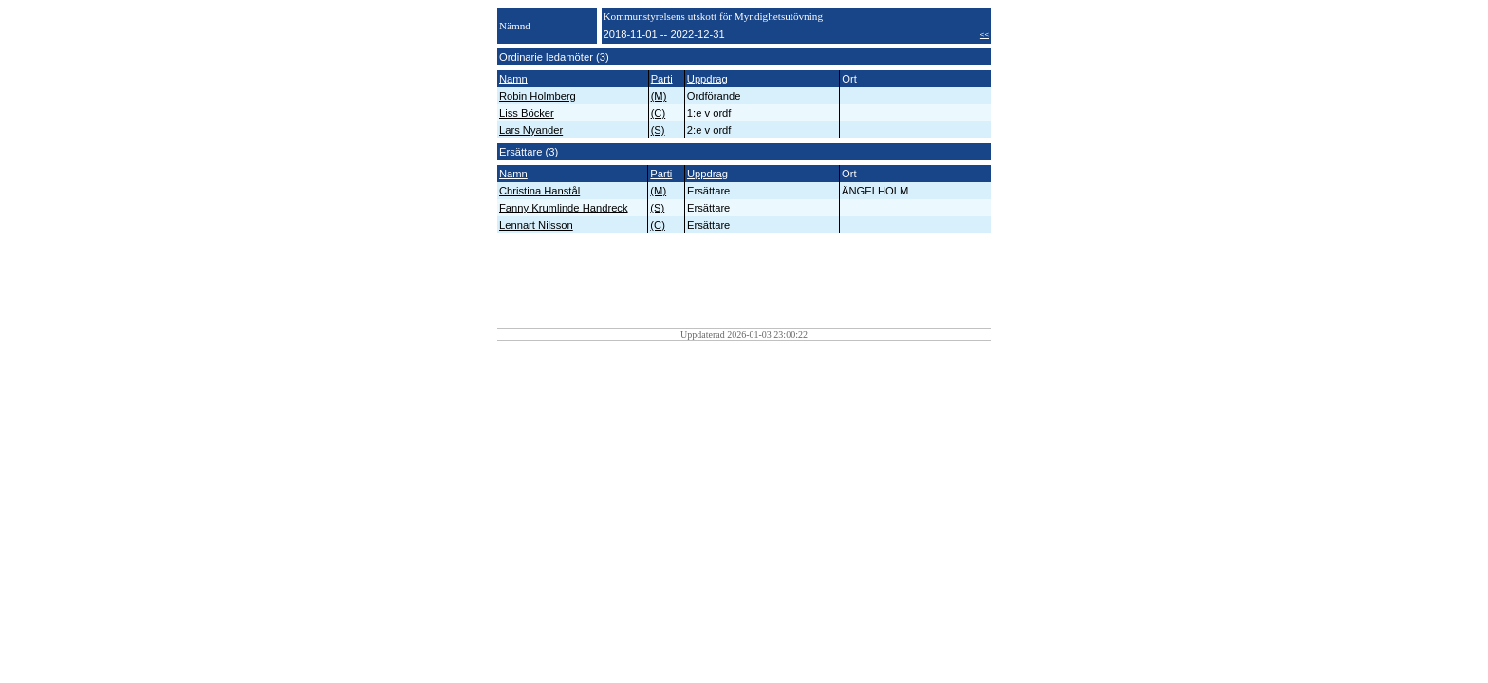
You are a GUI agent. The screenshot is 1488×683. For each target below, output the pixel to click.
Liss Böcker (526, 113)
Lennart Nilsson (536, 225)
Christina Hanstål (539, 190)
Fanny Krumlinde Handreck (563, 207)
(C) (658, 113)
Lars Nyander (531, 130)
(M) (659, 96)
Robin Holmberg (537, 96)
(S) (658, 130)
